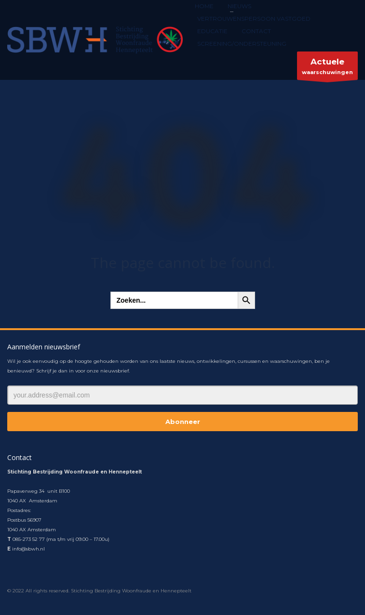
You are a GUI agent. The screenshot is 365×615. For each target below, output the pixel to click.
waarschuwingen (327, 68)
